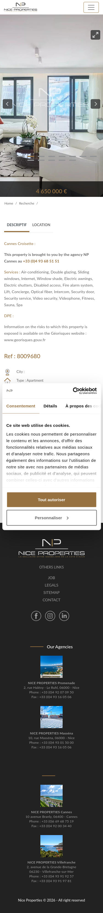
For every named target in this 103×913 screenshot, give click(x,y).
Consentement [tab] (20, 406)
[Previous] (7, 104)
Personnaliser (52, 517)
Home (8, 203)
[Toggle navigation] (91, 7)
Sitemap (51, 592)
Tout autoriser (51, 499)
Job (51, 577)
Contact (51, 599)
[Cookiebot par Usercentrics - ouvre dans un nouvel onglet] (73, 390)
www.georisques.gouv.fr (25, 339)
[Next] (95, 104)
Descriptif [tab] (17, 225)
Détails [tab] (50, 406)
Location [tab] (41, 225)
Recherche (26, 203)
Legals (51, 585)
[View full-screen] (95, 35)
